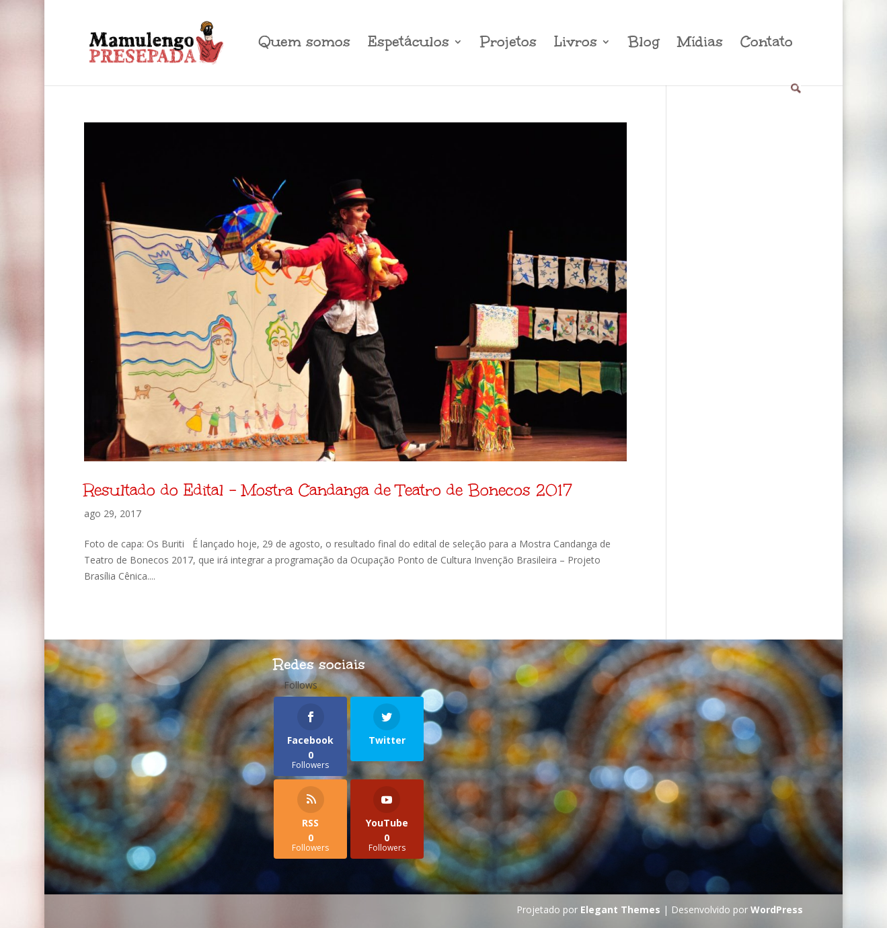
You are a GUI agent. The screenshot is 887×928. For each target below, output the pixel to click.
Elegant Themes (620, 909)
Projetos (508, 44)
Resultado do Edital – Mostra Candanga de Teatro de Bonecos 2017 (328, 489)
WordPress (776, 909)
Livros (575, 44)
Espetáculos (408, 44)
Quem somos (304, 44)
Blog (644, 44)
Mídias (700, 44)
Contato (766, 44)
